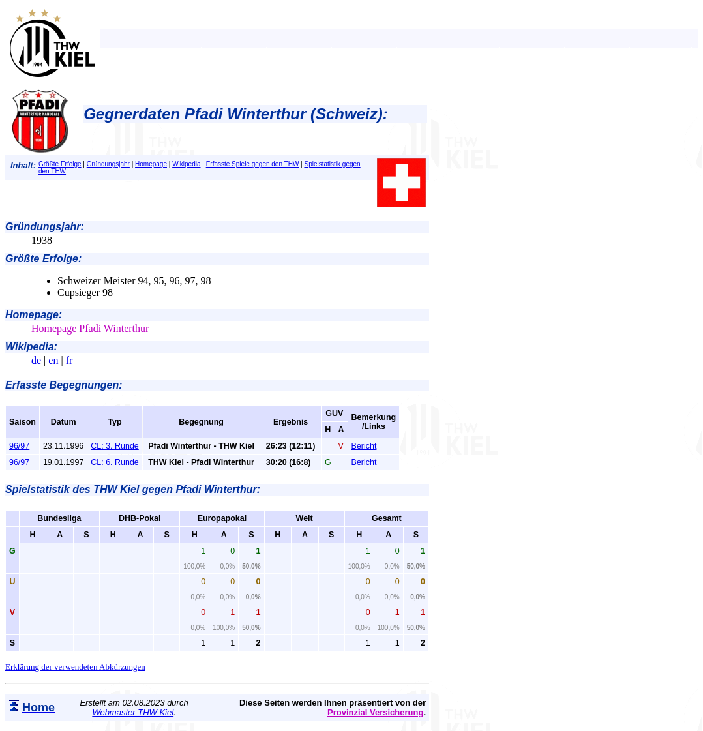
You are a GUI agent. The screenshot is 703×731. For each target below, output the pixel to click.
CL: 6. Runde (114, 462)
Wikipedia (186, 164)
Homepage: (33, 314)
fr (69, 360)
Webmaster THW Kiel (132, 712)
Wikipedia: (31, 346)
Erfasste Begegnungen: (64, 385)
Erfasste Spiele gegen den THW (252, 164)
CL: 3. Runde (114, 446)
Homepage (151, 164)
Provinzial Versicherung (375, 712)
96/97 (19, 446)
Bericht (364, 446)
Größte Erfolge (60, 164)
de (36, 360)
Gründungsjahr (108, 164)
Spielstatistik (37, 489)
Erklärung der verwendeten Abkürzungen (75, 667)
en (53, 360)
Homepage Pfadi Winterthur (90, 328)
